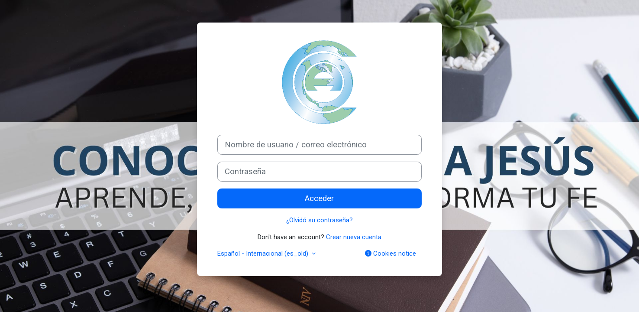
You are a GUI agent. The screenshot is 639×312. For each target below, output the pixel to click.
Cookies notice (390, 253)
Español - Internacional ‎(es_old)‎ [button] (263, 253)
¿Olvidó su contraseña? (319, 220)
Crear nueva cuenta (353, 237)
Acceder (319, 198)
